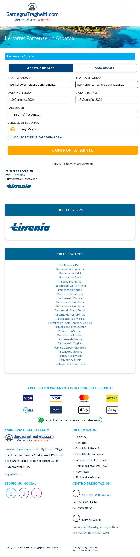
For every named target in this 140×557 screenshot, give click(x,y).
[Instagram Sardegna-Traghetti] (36, 493)
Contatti (80, 442)
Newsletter (82, 471)
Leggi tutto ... (13, 474)
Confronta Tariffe (72, 150)
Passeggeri (16, 107)
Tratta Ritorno (88, 77)
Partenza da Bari (70, 265)
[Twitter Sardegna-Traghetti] (11, 493)
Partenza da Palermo (70, 294)
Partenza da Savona (70, 331)
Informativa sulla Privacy (90, 460)
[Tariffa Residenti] (9, 137)
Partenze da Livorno (70, 355)
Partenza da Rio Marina (70, 318)
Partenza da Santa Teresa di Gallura (70, 322)
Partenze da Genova (70, 351)
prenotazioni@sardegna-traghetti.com (96, 527)
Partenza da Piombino (70, 302)
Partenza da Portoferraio (70, 314)
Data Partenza (19, 92)
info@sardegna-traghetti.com (91, 532)
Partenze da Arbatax (70, 335)
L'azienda (81, 436)
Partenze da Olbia (70, 359)
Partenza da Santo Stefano (70, 326)
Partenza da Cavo (70, 277)
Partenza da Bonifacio (70, 269)
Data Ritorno (86, 92)
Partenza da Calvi (70, 273)
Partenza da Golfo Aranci (70, 285)
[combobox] (39, 84)
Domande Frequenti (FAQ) (91, 465)
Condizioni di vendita (88, 448)
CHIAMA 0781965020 (96, 494)
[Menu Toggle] (128, 9)
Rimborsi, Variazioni (87, 477)
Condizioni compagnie (89, 454)
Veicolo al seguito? (23, 122)
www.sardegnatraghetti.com (22, 449)
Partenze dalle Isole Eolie (70, 364)
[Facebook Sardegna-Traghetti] (24, 493)
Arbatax (20, 174)
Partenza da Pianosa (70, 298)
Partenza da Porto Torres (70, 310)
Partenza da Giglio (70, 281)
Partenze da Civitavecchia (70, 347)
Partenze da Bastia (70, 339)
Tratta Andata (19, 77)
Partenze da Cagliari (70, 343)
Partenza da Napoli (70, 289)
